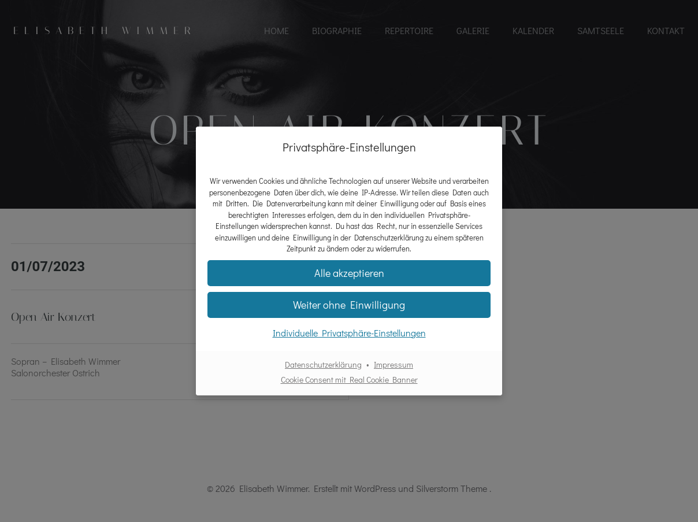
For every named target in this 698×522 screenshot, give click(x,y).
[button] (349, 305)
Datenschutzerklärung (323, 364)
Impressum (393, 364)
